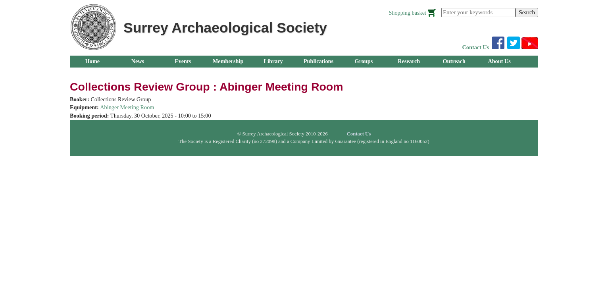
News (137, 61)
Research (409, 61)
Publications (318, 61)
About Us (499, 61)
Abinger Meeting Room (127, 107)
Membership (228, 61)
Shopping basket (407, 13)
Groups (364, 61)
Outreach (454, 61)
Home (92, 61)
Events (183, 61)
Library (273, 61)
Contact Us (475, 47)
